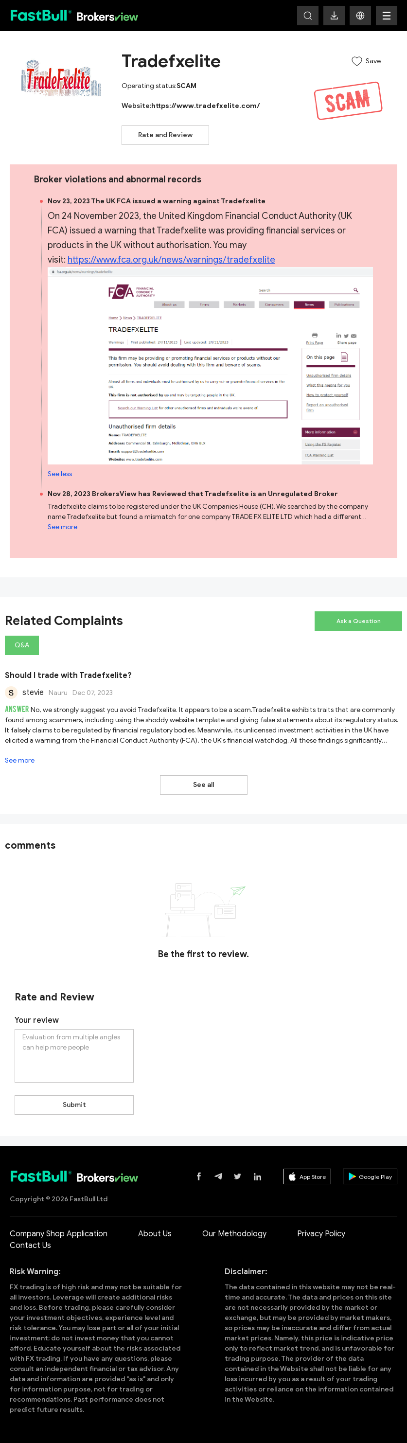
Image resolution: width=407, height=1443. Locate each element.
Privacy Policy (321, 1234)
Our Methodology (234, 1234)
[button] (360, 15)
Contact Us (30, 1245)
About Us (155, 1234)
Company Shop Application (58, 1234)
